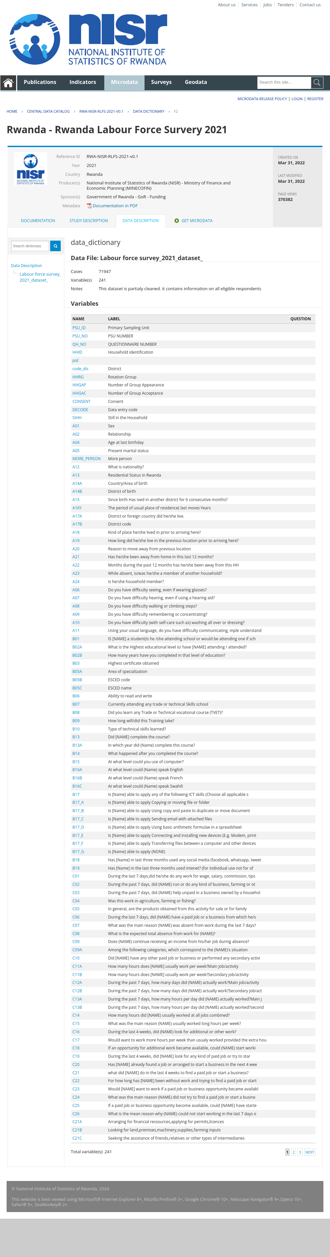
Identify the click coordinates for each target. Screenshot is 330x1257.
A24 (76, 581)
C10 (76, 958)
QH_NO (79, 344)
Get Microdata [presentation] (193, 220)
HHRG (78, 377)
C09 (76, 941)
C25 (76, 1105)
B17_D (78, 827)
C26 (76, 1114)
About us (227, 5)
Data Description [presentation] (141, 220)
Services (250, 5)
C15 (76, 1023)
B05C (77, 688)
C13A (77, 999)
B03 (76, 663)
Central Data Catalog (48, 111)
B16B (77, 778)
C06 (76, 917)
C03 (76, 892)
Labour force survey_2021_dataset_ (40, 277)
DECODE (80, 409)
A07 (76, 598)
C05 (76, 909)
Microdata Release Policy (262, 98)
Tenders (286, 5)
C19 (76, 1056)
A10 (76, 622)
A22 (76, 565)
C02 (76, 884)
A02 (76, 434)
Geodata (196, 82)
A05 (76, 450)
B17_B (78, 810)
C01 (76, 876)
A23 (76, 573)
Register (315, 98)
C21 (76, 1073)
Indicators (83, 82)
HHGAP (79, 385)
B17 (76, 794)
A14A (77, 483)
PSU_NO (80, 336)
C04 (76, 901)
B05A (77, 671)
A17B (77, 524)
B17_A (78, 802)
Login (297, 98)
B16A (77, 769)
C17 (76, 1040)
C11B (77, 974)
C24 (76, 1097)
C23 (76, 1089)
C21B (77, 1130)
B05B (77, 680)
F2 (176, 111)
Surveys (161, 82)
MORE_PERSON (87, 458)
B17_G (78, 851)
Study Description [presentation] (89, 220)
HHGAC (79, 393)
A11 (76, 630)
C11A (77, 966)
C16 (76, 1032)
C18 (76, 1048)
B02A (77, 647)
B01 (76, 639)
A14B (77, 491)
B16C (77, 786)
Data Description (26, 265)
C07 (76, 925)
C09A (77, 950)
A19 (76, 540)
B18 (76, 860)
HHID (77, 352)
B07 (76, 704)
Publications (40, 82)
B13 (76, 737)
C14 (76, 1015)
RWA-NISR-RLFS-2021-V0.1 (101, 111)
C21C (77, 1138)
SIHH (77, 417)
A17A (77, 516)
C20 (76, 1064)
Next (310, 1152)
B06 (76, 696)
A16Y (77, 508)
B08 (76, 712)
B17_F (78, 843)
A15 (76, 499)
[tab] (38, 221)
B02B (77, 655)
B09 (76, 721)
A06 (76, 590)
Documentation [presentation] (38, 220)
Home (12, 111)
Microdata (124, 82)
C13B (77, 1007)
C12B (77, 991)
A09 (76, 614)
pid (76, 360)
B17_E (78, 835)
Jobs (267, 5)
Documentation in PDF (112, 206)
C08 (76, 933)
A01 (76, 426)
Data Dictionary (148, 111)
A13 (76, 475)
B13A (77, 745)
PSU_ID (79, 328)
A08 (76, 606)
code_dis (80, 369)
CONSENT (82, 401)
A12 (76, 467)
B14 (76, 753)
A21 (76, 557)
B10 (76, 729)
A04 (76, 442)
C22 (76, 1080)
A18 (76, 532)
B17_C (78, 819)
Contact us (310, 5)
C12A (77, 982)
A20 (76, 549)
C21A (77, 1121)
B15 (76, 762)
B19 (76, 868)
